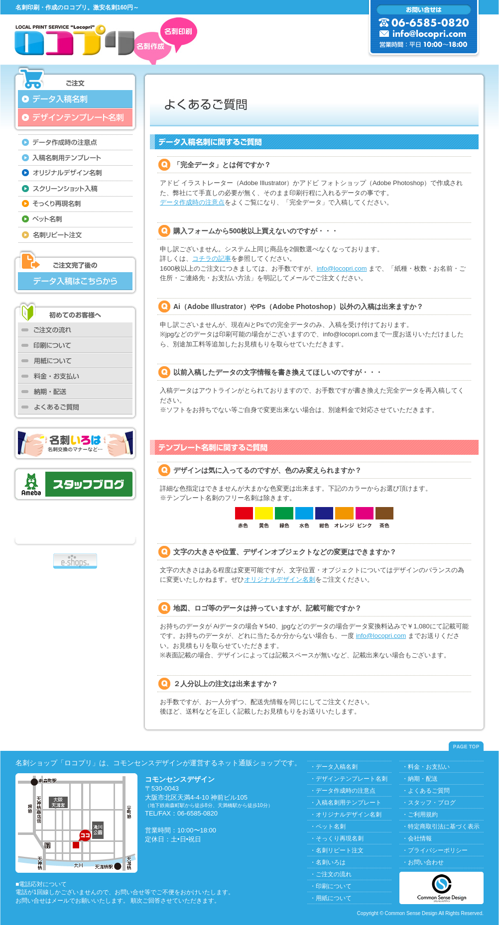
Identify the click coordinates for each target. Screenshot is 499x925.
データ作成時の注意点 (192, 202)
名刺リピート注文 (340, 850)
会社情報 (420, 838)
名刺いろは (331, 862)
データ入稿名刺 (337, 766)
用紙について (334, 898)
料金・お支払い (429, 766)
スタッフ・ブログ (432, 802)
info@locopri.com (342, 268)
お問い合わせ (426, 862)
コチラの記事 (211, 258)
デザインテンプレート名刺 (351, 778)
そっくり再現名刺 (340, 838)
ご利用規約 (423, 814)
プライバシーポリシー (438, 850)
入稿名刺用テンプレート (348, 802)
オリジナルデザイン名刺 (279, 579)
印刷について (334, 886)
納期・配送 (423, 778)
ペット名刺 (331, 826)
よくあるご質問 (429, 790)
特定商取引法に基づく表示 (444, 826)
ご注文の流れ (334, 874)
